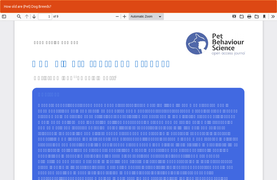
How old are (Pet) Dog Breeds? (27, 6)
